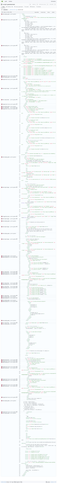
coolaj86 (5, 4)
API (55, 481)
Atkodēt (53, 12)
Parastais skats (43, 12)
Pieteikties (53, 1)
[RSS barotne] (30, 4)
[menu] (48, 482)
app (16, 9)
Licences (52, 481)
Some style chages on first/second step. (9, 88)
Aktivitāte (38, 6)
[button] (16, 19)
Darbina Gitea (3, 481)
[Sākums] (2, 1)
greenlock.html (11, 4)
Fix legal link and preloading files (8, 60)
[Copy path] (22, 9)
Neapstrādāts (37, 12)
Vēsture (48, 12)
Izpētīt (6, 1)
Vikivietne (32, 6)
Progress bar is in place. (6, 19)
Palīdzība (10, 1)
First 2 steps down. (5, 99)
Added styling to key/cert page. (8, 45)
